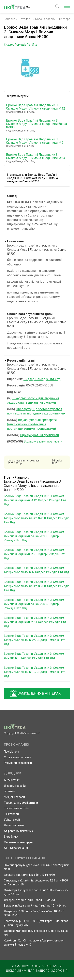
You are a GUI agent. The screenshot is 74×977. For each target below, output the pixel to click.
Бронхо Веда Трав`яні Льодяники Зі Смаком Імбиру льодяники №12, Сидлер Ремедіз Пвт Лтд (34, 672)
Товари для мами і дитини (21, 802)
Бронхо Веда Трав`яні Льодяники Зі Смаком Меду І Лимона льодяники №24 (37, 158)
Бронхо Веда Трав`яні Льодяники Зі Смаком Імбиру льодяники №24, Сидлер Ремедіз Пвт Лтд (34, 640)
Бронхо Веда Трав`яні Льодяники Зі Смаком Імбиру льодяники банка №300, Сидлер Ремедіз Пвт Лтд (36, 586)
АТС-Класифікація (16, 847)
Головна (9, 19)
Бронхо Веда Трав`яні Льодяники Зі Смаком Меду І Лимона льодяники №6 (37, 142)
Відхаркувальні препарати (39, 435)
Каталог (24, 19)
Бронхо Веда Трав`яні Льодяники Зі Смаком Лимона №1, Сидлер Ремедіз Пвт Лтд (34, 656)
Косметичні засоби (16, 808)
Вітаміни (9, 791)
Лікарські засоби (44, 19)
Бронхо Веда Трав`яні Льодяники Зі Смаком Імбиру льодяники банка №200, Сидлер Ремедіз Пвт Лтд (36, 518)
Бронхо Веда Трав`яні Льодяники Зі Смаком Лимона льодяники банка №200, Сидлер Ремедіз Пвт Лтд (34, 536)
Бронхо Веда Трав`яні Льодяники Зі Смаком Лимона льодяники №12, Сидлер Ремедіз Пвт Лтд (35, 500)
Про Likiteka (11, 751)
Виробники (11, 836)
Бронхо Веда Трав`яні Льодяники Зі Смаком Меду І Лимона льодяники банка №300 (37, 125)
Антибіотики (12, 780)
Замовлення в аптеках (39, 693)
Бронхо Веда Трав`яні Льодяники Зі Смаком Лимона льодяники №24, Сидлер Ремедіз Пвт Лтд (35, 622)
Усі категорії (12, 819)
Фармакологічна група (18, 842)
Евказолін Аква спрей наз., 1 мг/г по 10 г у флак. (35, 905)
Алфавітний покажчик (18, 831)
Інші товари (11, 814)
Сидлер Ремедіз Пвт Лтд (42, 379)
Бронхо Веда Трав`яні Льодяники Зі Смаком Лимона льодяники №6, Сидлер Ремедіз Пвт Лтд (34, 554)
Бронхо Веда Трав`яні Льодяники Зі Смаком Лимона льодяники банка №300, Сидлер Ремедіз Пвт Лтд (34, 604)
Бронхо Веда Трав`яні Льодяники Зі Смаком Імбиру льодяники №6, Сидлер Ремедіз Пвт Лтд (36, 570)
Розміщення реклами (18, 762)
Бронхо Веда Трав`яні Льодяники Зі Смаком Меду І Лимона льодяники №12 (37, 108)
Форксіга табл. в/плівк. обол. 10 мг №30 (29, 874)
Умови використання (17, 757)
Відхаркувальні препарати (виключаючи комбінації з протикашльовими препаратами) (32, 424)
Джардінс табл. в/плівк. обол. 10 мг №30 (30, 900)
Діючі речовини (14, 825)
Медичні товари (14, 797)
